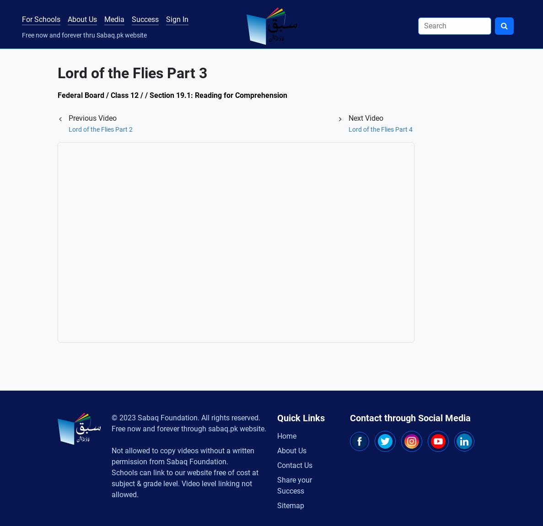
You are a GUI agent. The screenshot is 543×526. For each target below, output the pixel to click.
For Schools (41, 19)
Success (145, 19)
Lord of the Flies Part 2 (101, 129)
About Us (82, 19)
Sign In (177, 19)
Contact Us (294, 465)
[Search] (454, 26)
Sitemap (290, 505)
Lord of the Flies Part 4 (381, 129)
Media (114, 19)
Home (286, 436)
